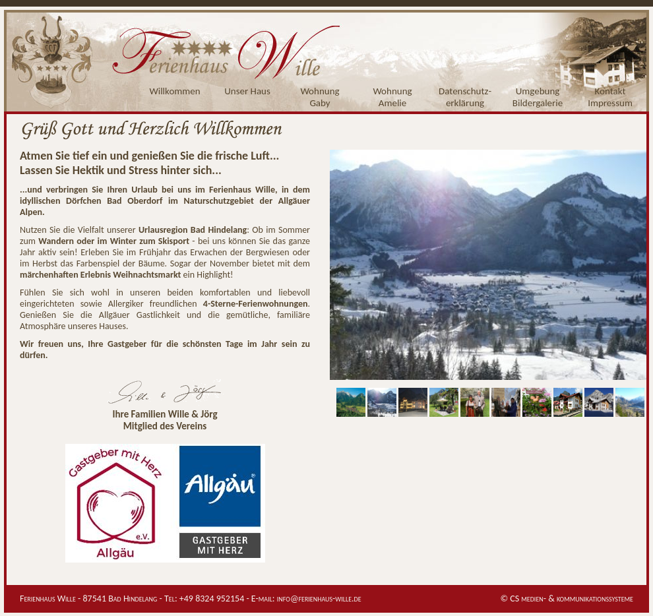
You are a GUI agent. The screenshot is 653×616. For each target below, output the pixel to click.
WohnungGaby (319, 97)
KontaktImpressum (610, 97)
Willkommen (174, 91)
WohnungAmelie (392, 97)
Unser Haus (247, 91)
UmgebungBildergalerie (538, 97)
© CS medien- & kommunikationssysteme (566, 598)
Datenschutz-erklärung (465, 97)
